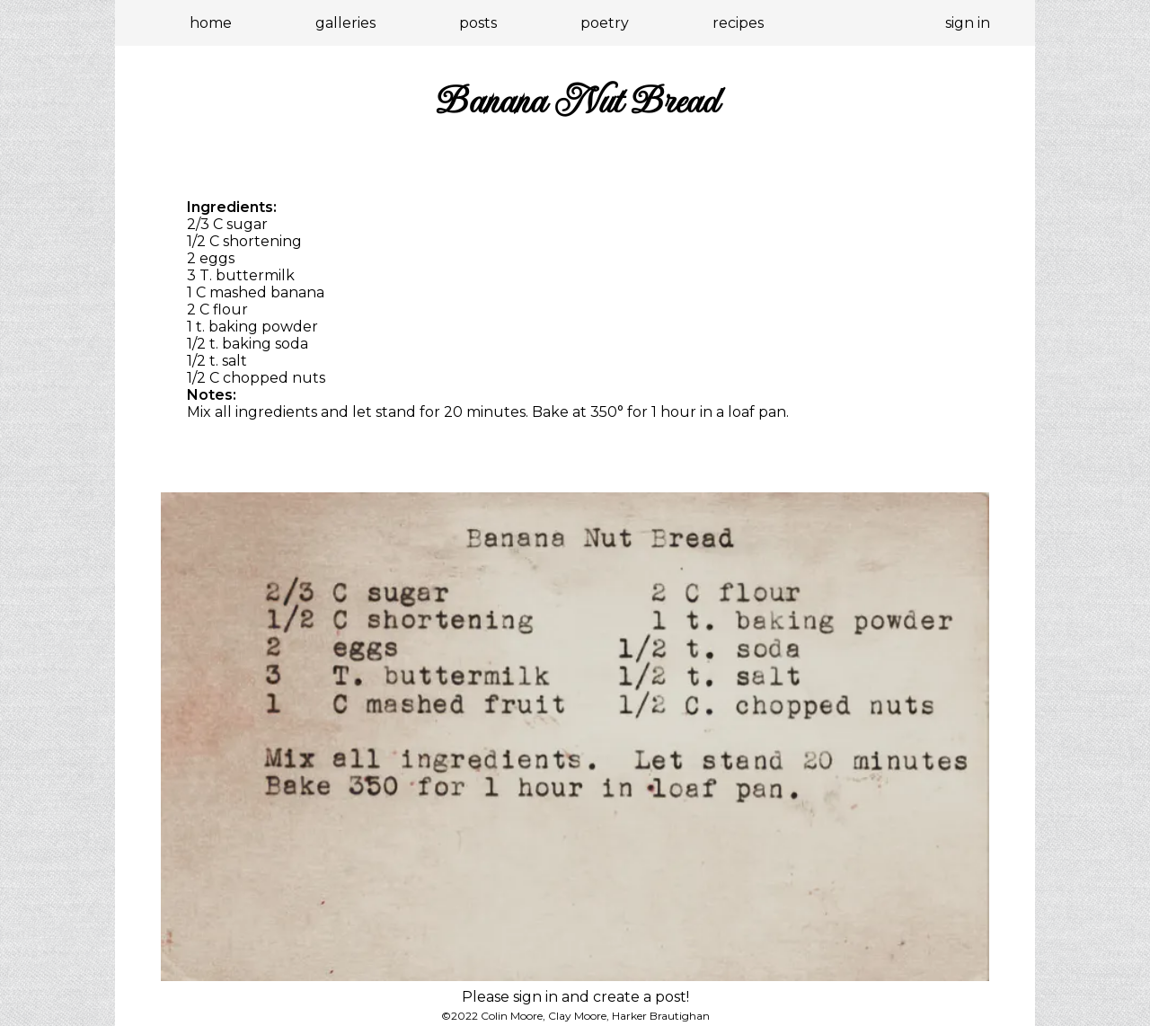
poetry (604, 22)
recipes (738, 22)
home (211, 22)
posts (478, 22)
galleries (345, 22)
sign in (967, 22)
